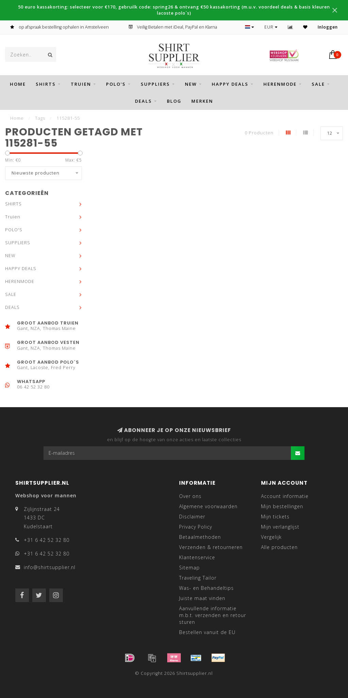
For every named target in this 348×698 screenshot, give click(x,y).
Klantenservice (197, 557)
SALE (318, 84)
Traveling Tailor (197, 578)
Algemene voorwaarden (208, 506)
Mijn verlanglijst (280, 527)
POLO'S (116, 84)
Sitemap (189, 567)
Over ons (190, 496)
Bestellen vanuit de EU (207, 632)
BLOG (174, 101)
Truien (81, 84)
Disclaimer (192, 516)
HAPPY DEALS (230, 84)
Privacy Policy (195, 527)
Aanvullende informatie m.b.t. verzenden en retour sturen (212, 615)
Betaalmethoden (200, 537)
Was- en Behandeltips (206, 588)
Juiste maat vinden (202, 598)
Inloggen (328, 27)
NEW (191, 84)
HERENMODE (280, 84)
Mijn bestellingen (282, 506)
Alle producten (279, 547)
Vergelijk (271, 537)
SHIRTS (46, 84)
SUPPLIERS (155, 84)
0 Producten (259, 133)
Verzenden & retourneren (211, 547)
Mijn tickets (275, 516)
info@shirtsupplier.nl (49, 567)
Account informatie (285, 496)
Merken (202, 101)
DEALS (143, 101)
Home (18, 84)
